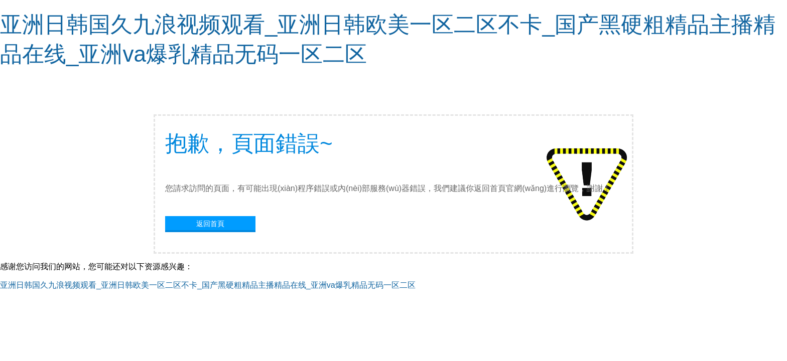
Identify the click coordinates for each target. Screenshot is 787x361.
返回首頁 (210, 224)
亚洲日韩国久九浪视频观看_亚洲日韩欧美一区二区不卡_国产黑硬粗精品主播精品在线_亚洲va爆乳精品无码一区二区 (208, 285)
